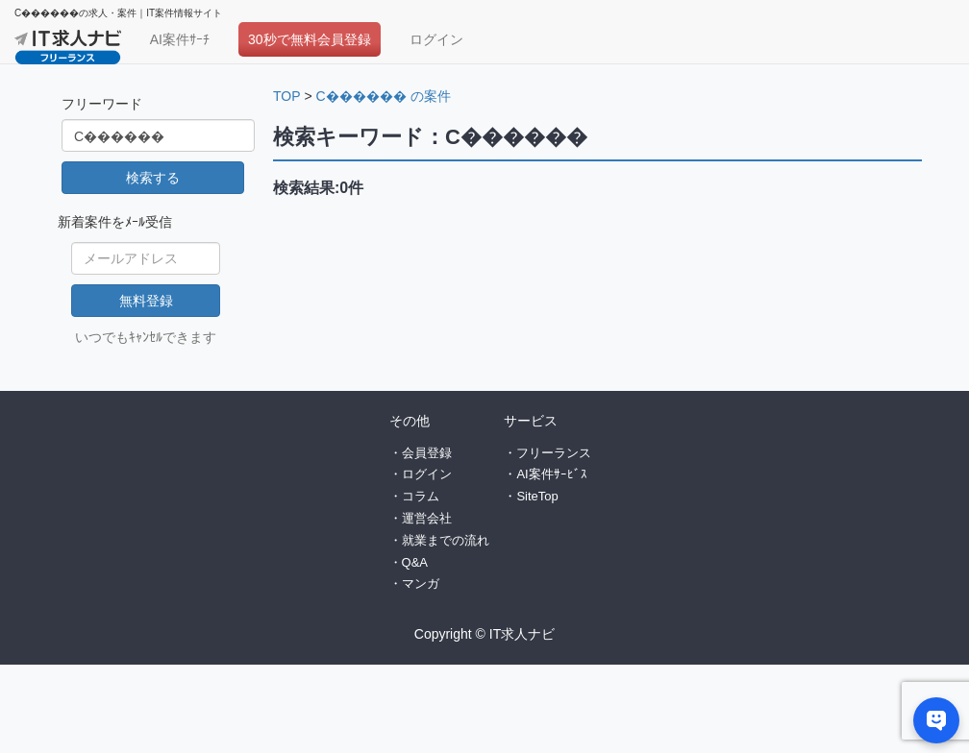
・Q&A (408, 562)
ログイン (436, 39)
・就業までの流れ (439, 540)
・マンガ (414, 583)
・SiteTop (531, 496)
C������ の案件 (383, 96)
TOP (287, 96)
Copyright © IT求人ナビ (484, 634)
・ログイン (420, 474)
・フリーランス (547, 453)
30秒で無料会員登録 (309, 39)
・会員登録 (420, 453)
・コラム (414, 496)
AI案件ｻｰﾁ (180, 39)
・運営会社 (420, 518)
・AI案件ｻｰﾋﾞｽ (545, 474)
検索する (153, 177)
